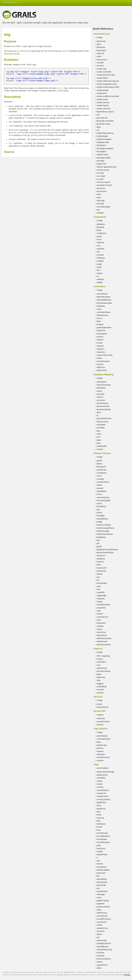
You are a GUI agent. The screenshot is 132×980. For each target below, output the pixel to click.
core (98, 665)
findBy (99, 522)
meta (99, 897)
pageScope (102, 745)
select (99, 934)
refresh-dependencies (106, 167)
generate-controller (105, 121)
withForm (101, 367)
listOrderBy (102, 583)
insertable (101, 425)
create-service (103, 102)
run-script (101, 176)
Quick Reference (103, 28)
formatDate (102, 839)
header (100, 851)
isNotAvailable (103, 870)
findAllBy (101, 516)
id (97, 415)
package (100, 161)
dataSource (102, 668)
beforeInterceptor (104, 303)
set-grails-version (104, 185)
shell (99, 194)
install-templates (104, 139)
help (98, 127)
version (100, 449)
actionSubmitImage (105, 772)
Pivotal (127, 975)
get (98, 543)
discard (100, 488)
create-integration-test (106, 84)
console (100, 65)
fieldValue (101, 824)
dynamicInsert (103, 406)
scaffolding (101, 686)
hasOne (100, 562)
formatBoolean (103, 836)
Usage (99, 37)
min (98, 252)
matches (100, 242)
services (100, 689)
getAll (99, 546)
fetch (99, 412)
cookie (99, 784)
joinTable (101, 428)
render (99, 343)
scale (99, 267)
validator (100, 279)
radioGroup (102, 913)
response (101, 352)
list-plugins (101, 151)
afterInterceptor (103, 297)
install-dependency (105, 133)
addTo (99, 460)
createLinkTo (102, 796)
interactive (101, 145)
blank (99, 230)
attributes (101, 224)
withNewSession (104, 638)
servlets (100, 693)
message (101, 894)
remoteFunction (104, 919)
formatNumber (103, 842)
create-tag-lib (102, 105)
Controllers (99, 286)
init (98, 130)
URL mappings (103, 656)
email (99, 236)
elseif (99, 815)
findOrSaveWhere (105, 534)
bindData (101, 306)
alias (99, 44)
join (98, 876)
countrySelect (103, 790)
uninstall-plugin (103, 207)
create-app (101, 69)
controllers (101, 662)
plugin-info (101, 164)
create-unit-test (103, 108)
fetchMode (101, 506)
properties (101, 608)
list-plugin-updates (105, 148)
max (98, 246)
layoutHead (102, 882)
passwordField (103, 907)
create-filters (102, 78)
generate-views (103, 124)
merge (99, 601)
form (99, 830)
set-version (101, 191)
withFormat (102, 370)
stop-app (101, 200)
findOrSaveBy (103, 531)
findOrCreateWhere (105, 528)
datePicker (101, 802)
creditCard (101, 233)
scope (99, 358)
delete (99, 485)
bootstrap (101, 47)
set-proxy (101, 188)
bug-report (101, 50)
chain (99, 309)
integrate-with (103, 142)
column (100, 397)
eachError (101, 808)
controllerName (103, 312)
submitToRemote (104, 949)
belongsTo (101, 466)
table (99, 440)
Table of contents (10, 3)
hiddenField (102, 854)
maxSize (100, 249)
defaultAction (102, 315)
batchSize (101, 388)
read (99, 611)
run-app (100, 173)
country (100, 787)
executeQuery (103, 497)
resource (101, 931)
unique (100, 273)
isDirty (99, 574)
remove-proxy (103, 170)
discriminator (102, 403)
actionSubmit (102, 768)
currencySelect (103, 799)
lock (98, 589)
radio (99, 910)
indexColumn (102, 421)
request (100, 346)
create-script (102, 99)
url (98, 276)
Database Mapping (103, 374)
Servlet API (99, 711)
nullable (100, 261)
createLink (101, 793)
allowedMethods (104, 300)
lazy (98, 431)
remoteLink (102, 922)
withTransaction (104, 644)
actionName (102, 294)
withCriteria (102, 635)
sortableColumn (104, 943)
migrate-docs (102, 154)
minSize (100, 255)
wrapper (100, 213)
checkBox (101, 778)
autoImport (101, 382)
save (99, 620)
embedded (101, 491)
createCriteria (103, 482)
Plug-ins (97, 648)
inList (99, 239)
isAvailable (101, 867)
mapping (100, 598)
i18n (98, 680)
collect (99, 781)
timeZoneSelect (104, 959)
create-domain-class (106, 75)
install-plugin (102, 136)
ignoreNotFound (104, 418)
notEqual (101, 258)
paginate (100, 903)
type (98, 443)
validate (100, 626)
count (99, 476)
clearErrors (101, 470)
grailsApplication (104, 327)
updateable (102, 446)
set (98, 937)
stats (99, 197)
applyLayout (102, 775)
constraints (101, 473)
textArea (100, 952)
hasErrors (101, 330)
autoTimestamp (104, 385)
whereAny (101, 632)
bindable (100, 227)
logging (100, 683)
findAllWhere (102, 519)
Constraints (99, 217)
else (98, 812)
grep (99, 845)
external (100, 818)
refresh (100, 614)
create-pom (102, 93)
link (98, 888)
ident (99, 565)
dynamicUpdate (104, 409)
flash (99, 321)
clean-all (100, 53)
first (98, 540)
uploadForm (102, 965)
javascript (101, 873)
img (98, 861)
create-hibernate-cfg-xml (108, 81)
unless (99, 962)
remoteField (102, 916)
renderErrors (102, 928)
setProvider (102, 940)
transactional (102, 707)
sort (98, 437)
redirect (100, 340)
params (100, 337)
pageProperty (103, 900)
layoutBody (102, 879)
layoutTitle (101, 885)
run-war (100, 179)
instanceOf (101, 568)
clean (99, 56)
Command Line (101, 33)
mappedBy (101, 595)
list (98, 580)
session (100, 364)
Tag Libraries (100, 728)
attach (99, 463)
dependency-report (105, 111)
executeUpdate (103, 500)
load (98, 586)
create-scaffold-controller (108, 96)
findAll (99, 513)
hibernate (101, 677)
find (98, 509)
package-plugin (103, 158)
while (99, 968)
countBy (100, 479)
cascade (100, 394)
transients (101, 623)
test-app (100, 203)
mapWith (101, 592)
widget (99, 282)
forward (100, 324)
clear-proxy (102, 59)
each (99, 805)
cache (99, 391)
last (98, 577)
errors (99, 318)
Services (98, 696)
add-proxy (101, 41)
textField (100, 956)
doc (98, 115)
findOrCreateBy (104, 525)
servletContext (103, 361)
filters (99, 674)
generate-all (102, 118)
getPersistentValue (105, 552)
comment (101, 400)
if (97, 858)
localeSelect (102, 891)
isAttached (101, 571)
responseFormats (105, 355)
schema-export (103, 182)
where (99, 629)
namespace (102, 334)
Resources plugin (12, 53)
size (98, 270)
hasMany (101, 559)
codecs (100, 659)
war (98, 210)
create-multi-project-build (108, 87)
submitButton (102, 946)
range (99, 264)
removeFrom (102, 617)
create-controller (104, 72)
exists (99, 503)
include (100, 864)
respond (100, 349)
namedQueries (103, 604)
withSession (102, 641)
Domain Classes (102, 453)
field (98, 821)
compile (100, 62)
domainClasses (104, 671)
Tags (96, 764)
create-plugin (102, 90)
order (99, 434)
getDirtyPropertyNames (107, 549)
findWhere (101, 537)
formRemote (102, 833)
